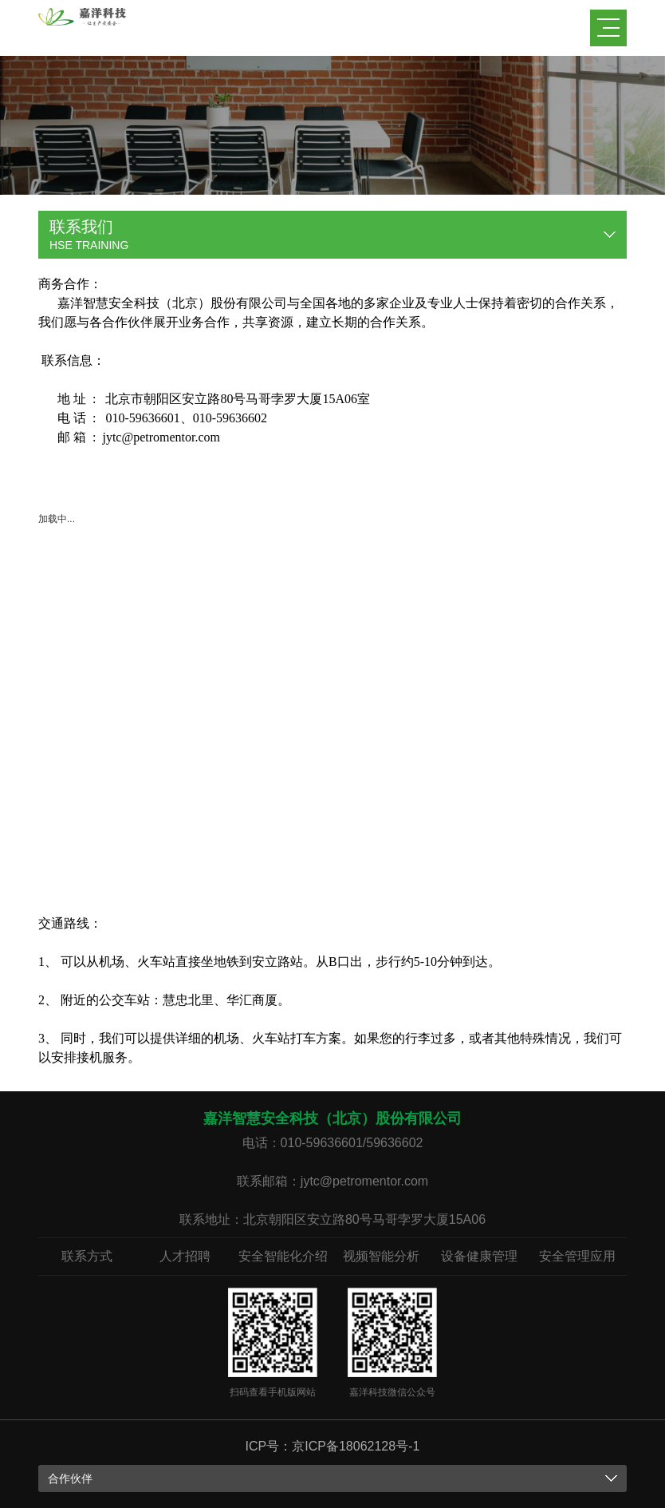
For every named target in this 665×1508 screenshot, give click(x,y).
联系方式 (86, 1256)
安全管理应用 (577, 1256)
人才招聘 (185, 1256)
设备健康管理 (479, 1256)
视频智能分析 (381, 1256)
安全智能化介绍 (283, 1256)
